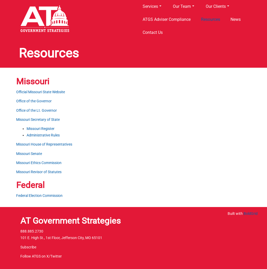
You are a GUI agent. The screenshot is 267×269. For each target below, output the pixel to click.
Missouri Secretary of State (38, 119)
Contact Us (153, 32)
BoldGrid (251, 213)
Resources (210, 19)
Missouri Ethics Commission (39, 163)
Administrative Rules (43, 135)
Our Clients (217, 6)
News (235, 19)
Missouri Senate (29, 154)
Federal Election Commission (39, 195)
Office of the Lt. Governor (36, 110)
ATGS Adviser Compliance (167, 19)
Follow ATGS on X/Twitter (41, 256)
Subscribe (28, 247)
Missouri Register (40, 129)
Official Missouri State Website (40, 92)
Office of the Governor (34, 101)
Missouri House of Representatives (44, 144)
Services (152, 6)
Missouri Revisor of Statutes (39, 172)
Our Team (183, 6)
